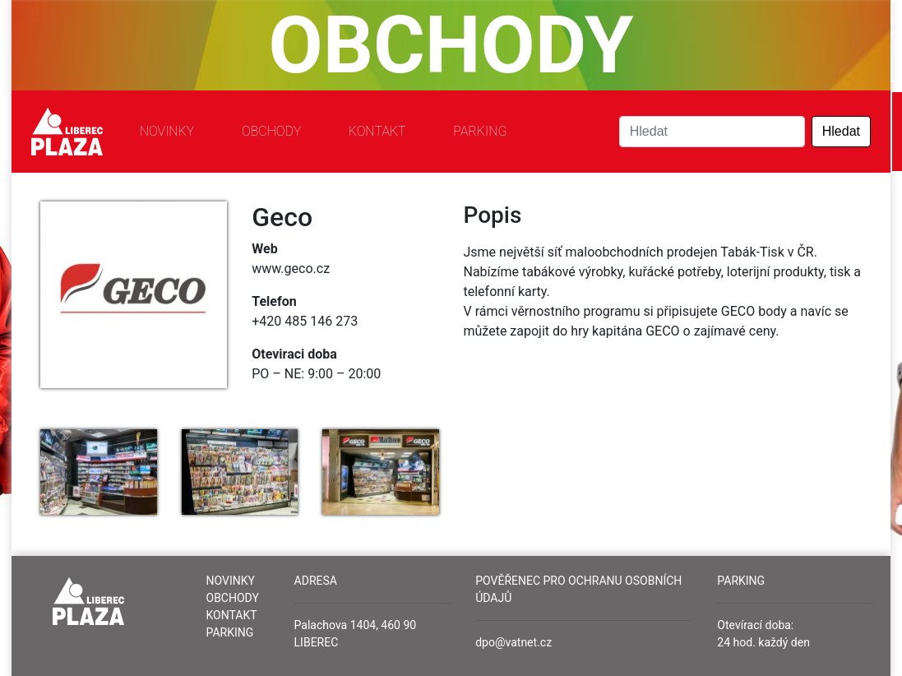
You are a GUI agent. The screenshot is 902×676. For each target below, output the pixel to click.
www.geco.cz (291, 268)
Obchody (271, 131)
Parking (480, 131)
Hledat (841, 131)
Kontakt (377, 131)
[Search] (712, 131)
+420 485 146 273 (305, 321)
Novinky (167, 131)
